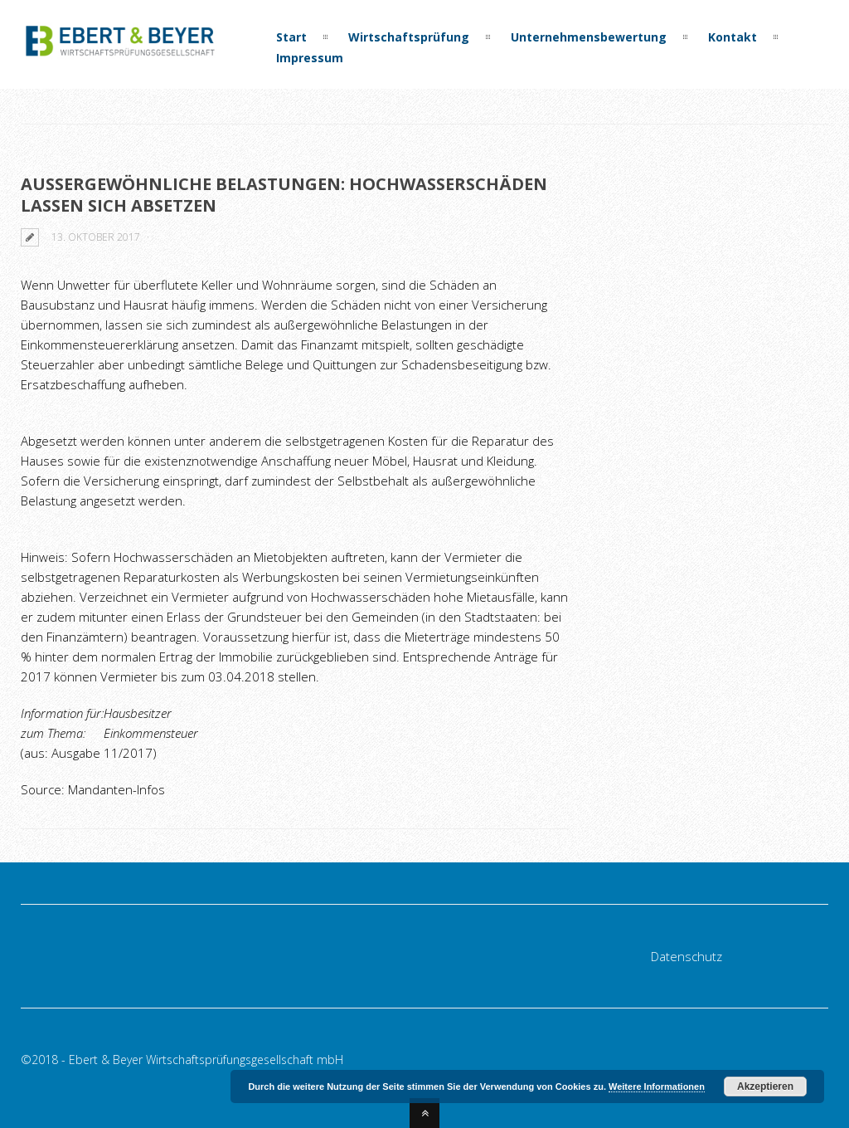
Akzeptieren (765, 1086)
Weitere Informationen (657, 1086)
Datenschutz (686, 956)
